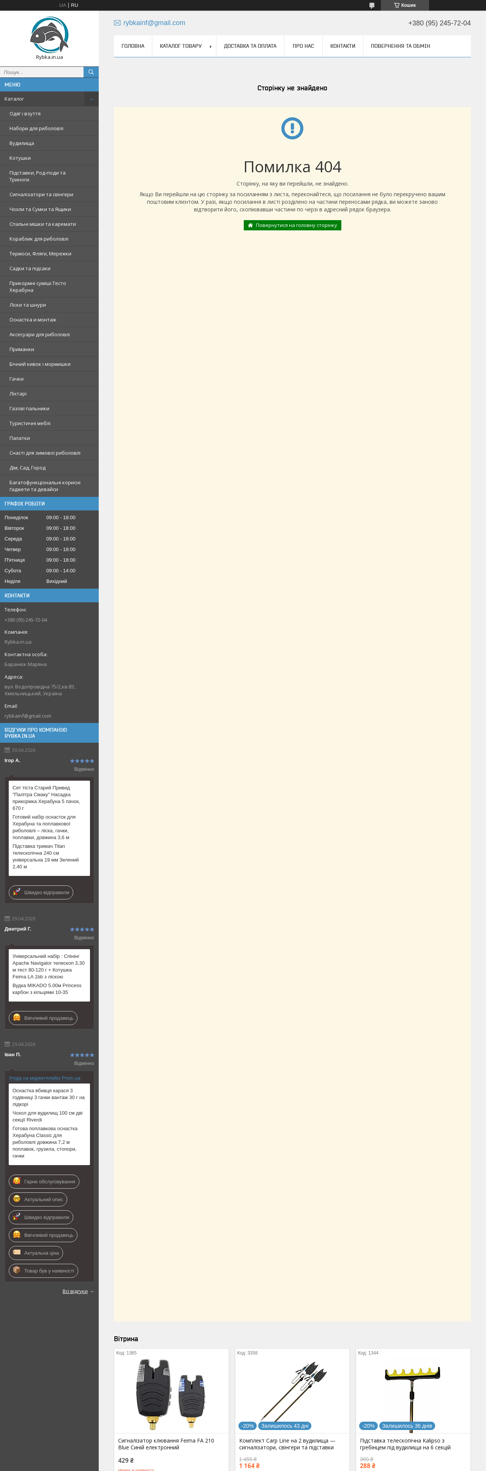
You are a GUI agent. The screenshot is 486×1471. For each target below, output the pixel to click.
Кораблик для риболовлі (38, 238)
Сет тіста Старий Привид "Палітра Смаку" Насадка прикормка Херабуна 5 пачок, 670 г (46, 798)
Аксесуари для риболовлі (39, 334)
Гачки (16, 378)
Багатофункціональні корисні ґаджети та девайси (44, 486)
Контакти (342, 46)
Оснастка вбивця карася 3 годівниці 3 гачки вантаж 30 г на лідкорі (49, 1097)
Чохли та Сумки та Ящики (40, 209)
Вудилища (21, 143)
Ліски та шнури (27, 304)
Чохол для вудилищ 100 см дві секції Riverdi (48, 1116)
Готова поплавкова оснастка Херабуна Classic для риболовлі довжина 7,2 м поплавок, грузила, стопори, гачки (45, 1142)
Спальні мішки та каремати (42, 223)
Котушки (20, 157)
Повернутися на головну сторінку (296, 225)
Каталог (14, 98)
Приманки (21, 349)
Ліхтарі (18, 393)
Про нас (303, 46)
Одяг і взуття (25, 113)
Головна (133, 46)
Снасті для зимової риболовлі (44, 452)
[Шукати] (91, 72)
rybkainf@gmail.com (28, 715)
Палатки (19, 438)
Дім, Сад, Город (27, 467)
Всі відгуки (75, 1291)
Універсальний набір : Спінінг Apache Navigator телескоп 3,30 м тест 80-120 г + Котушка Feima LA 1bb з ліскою (49, 966)
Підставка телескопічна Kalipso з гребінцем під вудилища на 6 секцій (405, 1444)
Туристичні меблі (29, 423)
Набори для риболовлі (36, 128)
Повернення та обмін (400, 46)
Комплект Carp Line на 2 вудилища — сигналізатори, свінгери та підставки (287, 1444)
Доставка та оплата (250, 46)
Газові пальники (29, 408)
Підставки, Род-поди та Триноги (37, 176)
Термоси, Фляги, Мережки (40, 253)
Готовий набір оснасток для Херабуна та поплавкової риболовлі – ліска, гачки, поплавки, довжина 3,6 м (44, 827)
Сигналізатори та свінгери (41, 194)
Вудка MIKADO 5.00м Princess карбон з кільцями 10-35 (47, 989)
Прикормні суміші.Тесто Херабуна (37, 286)
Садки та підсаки (29, 268)
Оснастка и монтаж (32, 319)
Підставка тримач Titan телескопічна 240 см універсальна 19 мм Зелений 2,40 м (46, 856)
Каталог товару (181, 46)
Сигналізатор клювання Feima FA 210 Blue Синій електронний (166, 1444)
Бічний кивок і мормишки (40, 364)
